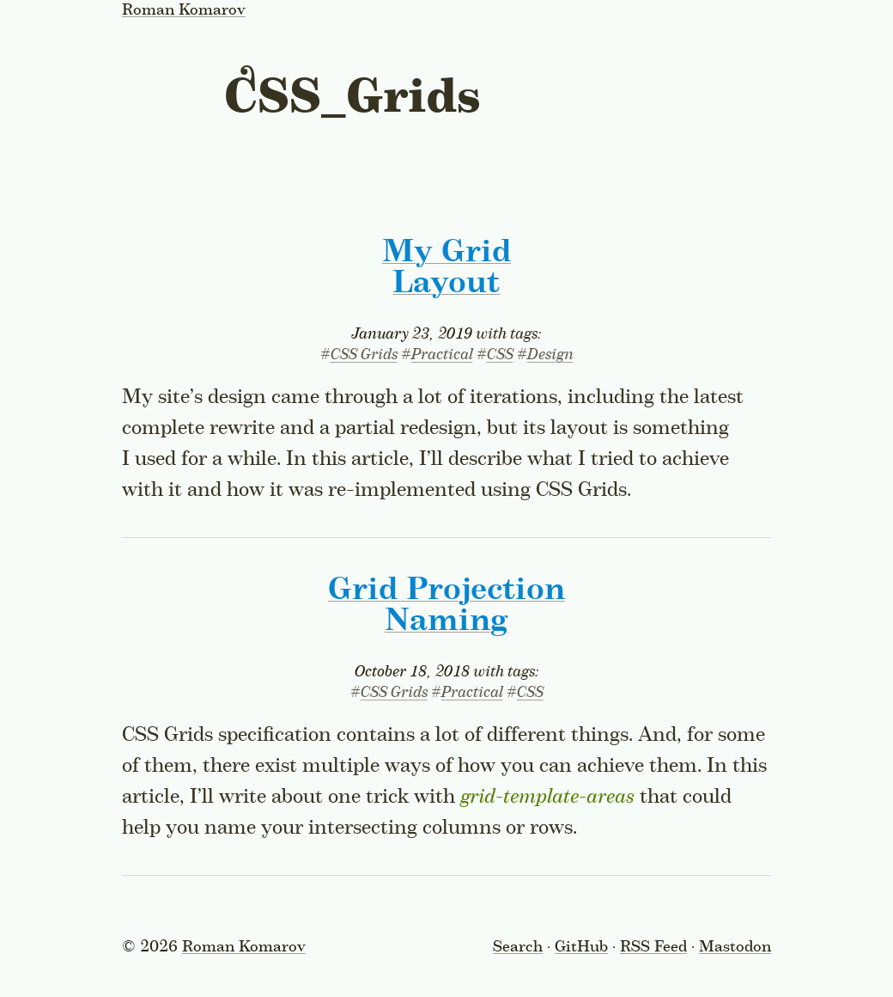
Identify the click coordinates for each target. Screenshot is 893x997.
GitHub (581, 947)
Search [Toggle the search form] (518, 947)
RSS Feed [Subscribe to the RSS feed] (653, 947)
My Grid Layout (446, 268)
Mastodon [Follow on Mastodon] (735, 947)
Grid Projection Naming (446, 606)
